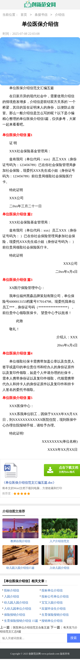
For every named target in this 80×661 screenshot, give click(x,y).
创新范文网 (35, 653)
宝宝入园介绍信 (52, 602)
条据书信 (41, 15)
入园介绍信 (11, 596)
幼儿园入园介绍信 (16, 602)
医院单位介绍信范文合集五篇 (31, 627)
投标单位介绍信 (52, 590)
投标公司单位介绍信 (55, 596)
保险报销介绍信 (14, 614)
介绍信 (60, 15)
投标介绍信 (11, 590)
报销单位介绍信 (52, 620)
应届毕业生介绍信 (54, 608)
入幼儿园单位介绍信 (17, 608)
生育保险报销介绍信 (55, 614)
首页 (24, 15)
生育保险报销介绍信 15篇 (21, 620)
